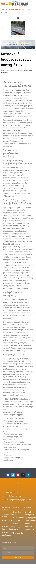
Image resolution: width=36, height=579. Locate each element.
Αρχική (3, 70)
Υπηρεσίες (9, 70)
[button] (11, 36)
